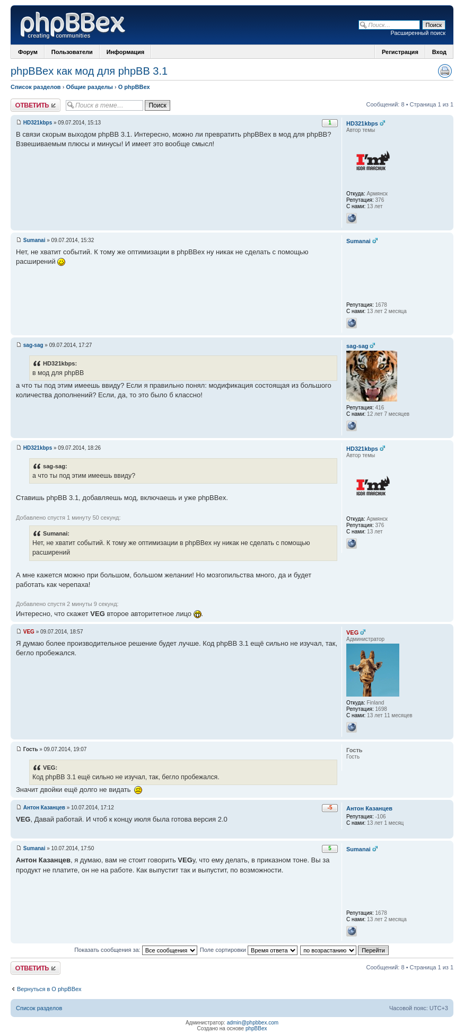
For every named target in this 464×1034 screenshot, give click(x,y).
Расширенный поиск (417, 33)
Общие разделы (89, 87)
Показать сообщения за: (135, 950)
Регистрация (400, 52)
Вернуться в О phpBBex (49, 989)
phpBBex (256, 1028)
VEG (28, 632)
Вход (439, 52)
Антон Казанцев (44, 807)
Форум (28, 52)
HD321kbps (37, 123)
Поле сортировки (248, 950)
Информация (125, 52)
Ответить (35, 105)
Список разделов (36, 87)
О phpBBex (134, 87)
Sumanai (34, 240)
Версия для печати (445, 71)
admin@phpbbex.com (252, 1023)
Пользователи (72, 52)
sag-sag (33, 345)
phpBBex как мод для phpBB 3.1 (89, 71)
